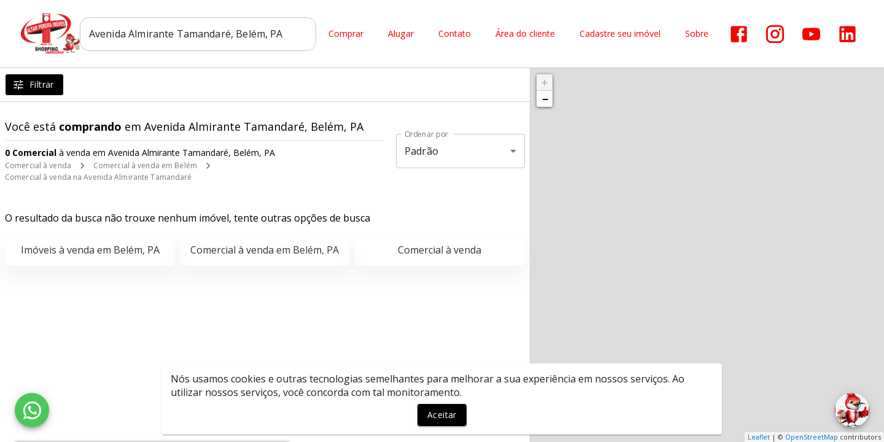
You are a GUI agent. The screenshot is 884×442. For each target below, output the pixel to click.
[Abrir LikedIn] (850, 34)
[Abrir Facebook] (741, 34)
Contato (457, 34)
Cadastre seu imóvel (622, 34)
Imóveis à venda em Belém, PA (90, 250)
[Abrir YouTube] (813, 34)
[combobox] (200, 34)
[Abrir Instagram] (777, 34)
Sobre (699, 34)
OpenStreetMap (811, 436)
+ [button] (544, 82)
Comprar (348, 34)
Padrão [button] (421, 151)
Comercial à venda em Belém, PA (264, 250)
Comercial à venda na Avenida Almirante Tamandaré (98, 177)
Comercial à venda (38, 165)
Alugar (403, 34)
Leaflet (759, 436)
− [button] (545, 98)
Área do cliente (527, 34)
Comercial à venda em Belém (145, 165)
